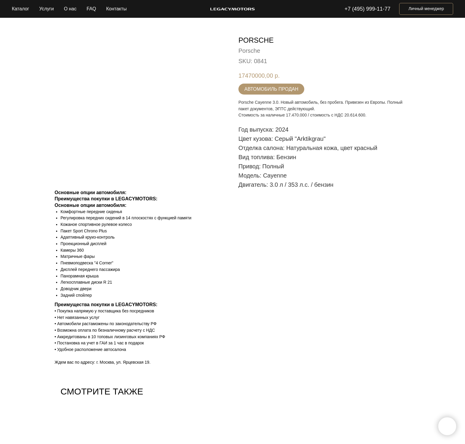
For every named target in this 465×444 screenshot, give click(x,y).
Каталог (20, 8)
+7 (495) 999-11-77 (368, 9)
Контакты (116, 8)
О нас (70, 8)
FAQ (91, 8)
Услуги (46, 8)
